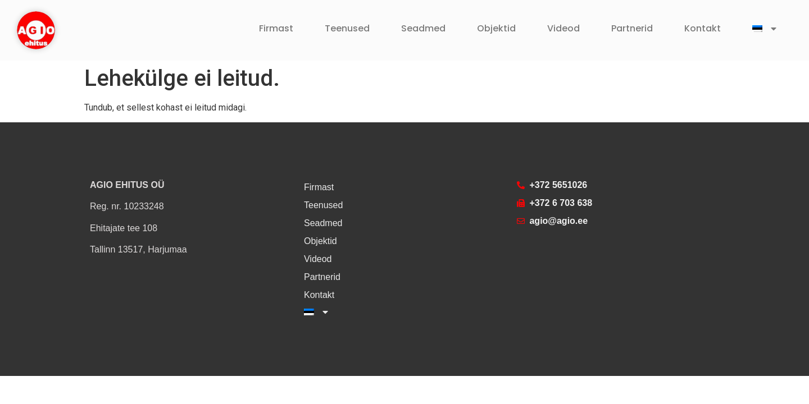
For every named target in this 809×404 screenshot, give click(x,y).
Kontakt (702, 28)
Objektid (496, 28)
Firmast (276, 28)
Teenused (347, 28)
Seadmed (423, 28)
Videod (563, 28)
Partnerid (632, 28)
